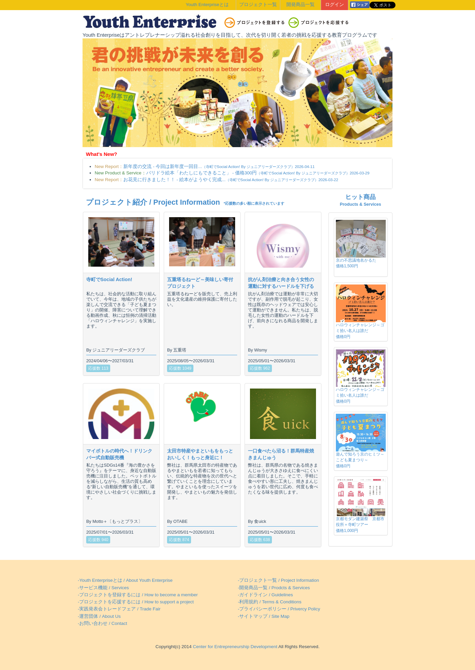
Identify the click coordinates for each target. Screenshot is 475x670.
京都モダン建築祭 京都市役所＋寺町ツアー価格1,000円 (360, 524)
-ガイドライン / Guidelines (265, 594)
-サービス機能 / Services (103, 587)
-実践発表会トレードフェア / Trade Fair (119, 608)
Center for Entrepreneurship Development (234, 646)
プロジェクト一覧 (258, 4)
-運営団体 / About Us (99, 616)
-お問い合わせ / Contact (102, 623)
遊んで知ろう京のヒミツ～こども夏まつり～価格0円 (360, 460)
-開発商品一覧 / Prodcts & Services (274, 587)
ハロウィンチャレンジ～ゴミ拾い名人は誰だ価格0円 (360, 331)
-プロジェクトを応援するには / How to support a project (136, 601)
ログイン (334, 4)
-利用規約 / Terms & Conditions (270, 601)
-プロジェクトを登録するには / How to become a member (138, 594)
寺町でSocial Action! (109, 279)
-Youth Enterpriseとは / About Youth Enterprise (125, 580)
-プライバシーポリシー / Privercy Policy (279, 608)
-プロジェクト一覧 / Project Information (278, 580)
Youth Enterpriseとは (207, 4)
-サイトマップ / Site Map (263, 616)
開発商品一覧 (300, 4)
